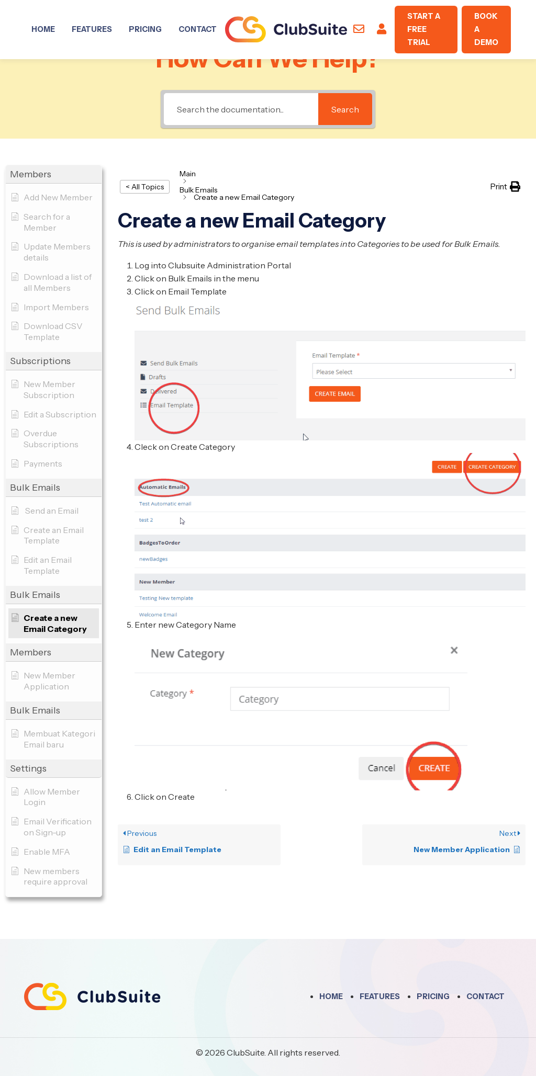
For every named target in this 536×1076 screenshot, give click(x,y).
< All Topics (145, 186)
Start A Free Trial (423, 29)
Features (92, 29)
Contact (197, 29)
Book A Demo (486, 29)
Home (43, 29)
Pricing (145, 29)
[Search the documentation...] (241, 109)
